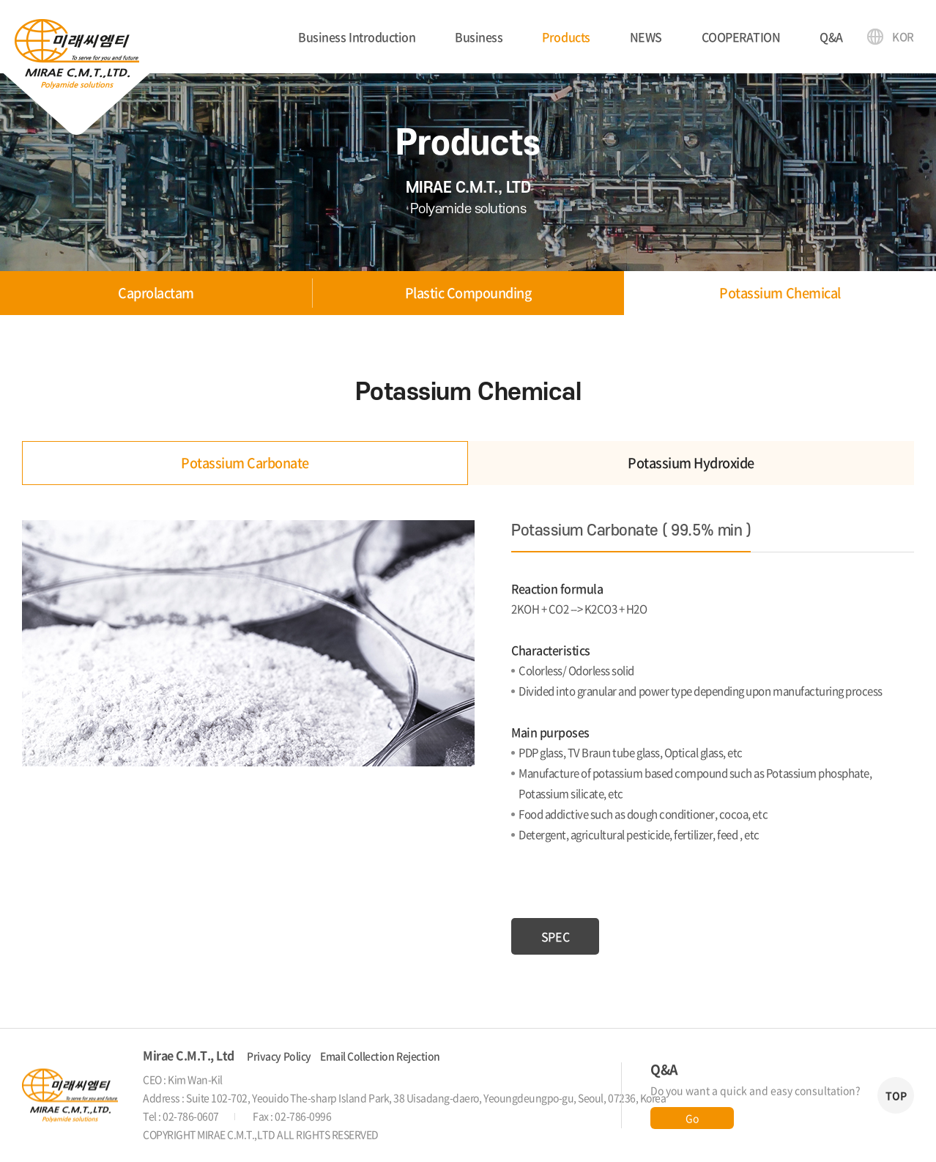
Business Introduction (356, 36)
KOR (903, 37)
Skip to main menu (0, 0)
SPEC (555, 936)
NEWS (646, 36)
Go (692, 1118)
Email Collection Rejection (380, 1055)
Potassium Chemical (779, 293)
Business (478, 36)
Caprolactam (156, 293)
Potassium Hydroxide (691, 463)
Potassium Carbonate (245, 463)
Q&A (831, 36)
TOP (896, 1095)
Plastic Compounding (468, 293)
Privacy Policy (279, 1055)
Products (566, 36)
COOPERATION (741, 36)
